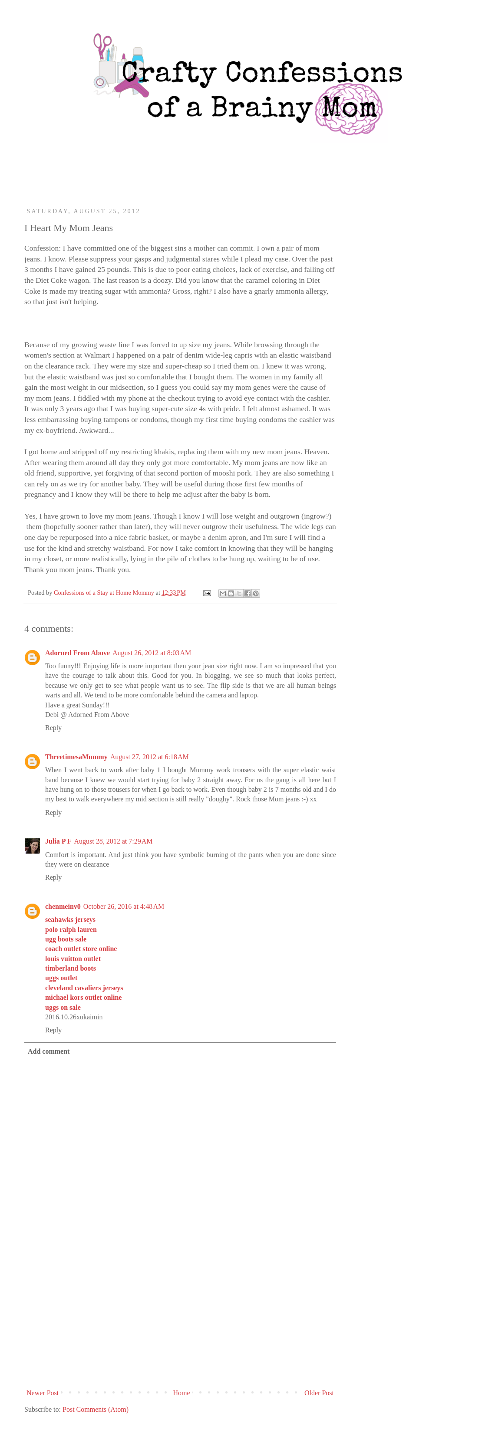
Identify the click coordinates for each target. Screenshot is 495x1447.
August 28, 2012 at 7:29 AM (113, 841)
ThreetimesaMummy (76, 756)
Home (181, 1393)
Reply (53, 727)
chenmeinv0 (63, 906)
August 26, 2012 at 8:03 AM (151, 653)
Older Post (319, 1393)
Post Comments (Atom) (96, 1409)
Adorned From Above (77, 653)
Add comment (48, 1051)
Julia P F (58, 841)
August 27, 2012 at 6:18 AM (149, 756)
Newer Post (42, 1393)
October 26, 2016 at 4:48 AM (123, 906)
